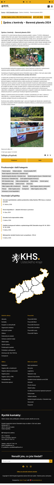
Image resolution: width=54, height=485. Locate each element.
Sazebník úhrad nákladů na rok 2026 (38, 379)
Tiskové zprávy (6, 171)
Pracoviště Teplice (33, 333)
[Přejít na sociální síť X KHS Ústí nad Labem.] (27, 2)
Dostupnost (25, 189)
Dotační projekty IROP (30, 171)
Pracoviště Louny (32, 330)
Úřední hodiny (31, 388)
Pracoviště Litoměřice (34, 327)
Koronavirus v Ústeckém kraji (10, 178)
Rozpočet (25, 186)
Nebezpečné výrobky (7, 183)
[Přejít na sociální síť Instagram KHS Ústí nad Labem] (30, 466)
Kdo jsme (30, 368)
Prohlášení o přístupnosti (8, 350)
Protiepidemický (6, 379)
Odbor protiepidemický (22, 181)
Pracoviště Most (32, 322)
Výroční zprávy (44, 181)
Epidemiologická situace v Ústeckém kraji (39, 176)
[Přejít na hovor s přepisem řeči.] (4, 2)
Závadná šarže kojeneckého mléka (13, 217)
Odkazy (4, 333)
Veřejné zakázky (17, 171)
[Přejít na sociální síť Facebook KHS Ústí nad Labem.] (24, 2)
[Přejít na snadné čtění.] (2, 2)
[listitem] (16, 291)
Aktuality (4, 319)
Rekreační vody (32, 374)
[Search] (50, 461)
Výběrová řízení (20, 183)
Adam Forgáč (23, 480)
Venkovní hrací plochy (34, 376)
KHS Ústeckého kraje (12, 12)
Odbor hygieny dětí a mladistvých (11, 186)
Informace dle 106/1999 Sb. (9, 353)
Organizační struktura (7, 327)
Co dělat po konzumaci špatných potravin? (39, 390)
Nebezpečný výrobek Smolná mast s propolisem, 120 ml (19, 235)
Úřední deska (34, 181)
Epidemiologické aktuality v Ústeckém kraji (14, 176)
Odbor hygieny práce (14, 189)
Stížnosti (30, 382)
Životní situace (32, 385)
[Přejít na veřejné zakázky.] (52, 2)
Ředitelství (4, 365)
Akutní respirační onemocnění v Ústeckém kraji (15, 173)
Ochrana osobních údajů (8, 339)
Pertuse (4, 189)
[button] (49, 6)
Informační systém (7, 330)
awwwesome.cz (37, 480)
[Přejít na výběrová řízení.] (49, 2)
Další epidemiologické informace (29, 178)
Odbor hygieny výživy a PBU (11, 17)
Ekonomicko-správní (7, 382)
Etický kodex (31, 393)
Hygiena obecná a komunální (10, 371)
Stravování (29, 183)
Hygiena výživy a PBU (8, 376)
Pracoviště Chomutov (33, 325)
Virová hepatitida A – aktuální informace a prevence (18, 209)
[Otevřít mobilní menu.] (52, 6)
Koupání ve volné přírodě (8, 325)
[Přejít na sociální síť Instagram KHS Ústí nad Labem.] (30, 2)
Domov (3, 12)
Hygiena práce (5, 374)
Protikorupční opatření (8, 347)
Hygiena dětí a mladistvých (9, 368)
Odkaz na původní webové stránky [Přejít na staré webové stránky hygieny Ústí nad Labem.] (27, 471)
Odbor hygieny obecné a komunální (40, 186)
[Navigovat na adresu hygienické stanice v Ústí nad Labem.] (8, 432)
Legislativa (31, 371)
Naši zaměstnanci (33, 365)
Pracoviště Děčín (32, 319)
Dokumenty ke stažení (8, 336)
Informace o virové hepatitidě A (10, 191)
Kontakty (4, 322)
